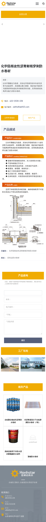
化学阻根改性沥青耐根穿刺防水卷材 (23, 251)
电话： (7, 502)
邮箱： (7, 508)
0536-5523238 (10, 504)
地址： (7, 514)
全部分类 (23, 14)
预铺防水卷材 (33, 456)
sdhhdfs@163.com (21, 107)
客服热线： (9, 496)
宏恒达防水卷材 (13, 258)
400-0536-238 (16, 101)
